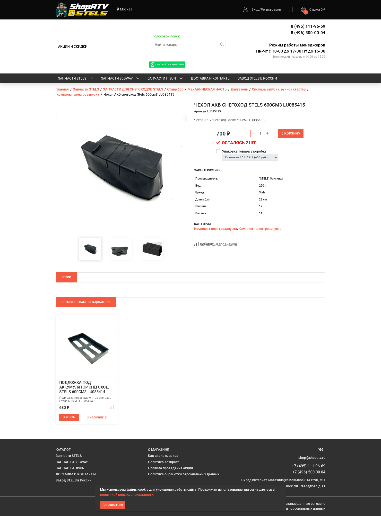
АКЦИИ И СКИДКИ (72, 46)
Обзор (66, 277)
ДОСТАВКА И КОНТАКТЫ (210, 78)
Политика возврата (164, 462)
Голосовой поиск (166, 36)
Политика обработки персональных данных (183, 474)
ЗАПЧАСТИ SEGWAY (120, 78)
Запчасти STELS (76, 78)
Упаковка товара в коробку (244, 151)
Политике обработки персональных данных (289, 508)
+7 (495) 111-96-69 (308, 466)
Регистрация (271, 9)
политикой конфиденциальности (126, 495)
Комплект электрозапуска (215, 229)
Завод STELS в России (257, 78)
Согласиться (113, 505)
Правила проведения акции (170, 468)
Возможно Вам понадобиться (85, 302)
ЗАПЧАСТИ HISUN (165, 78)
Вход (255, 9)
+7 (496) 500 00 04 (308, 472)
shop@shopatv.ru (311, 458)
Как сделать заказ (163, 456)
